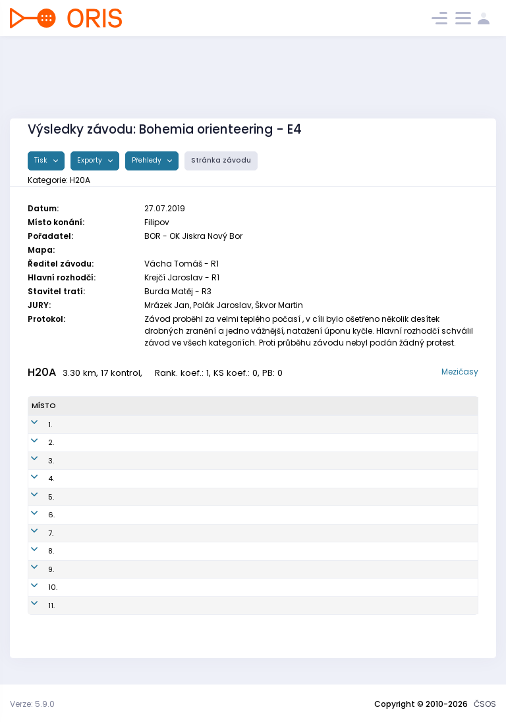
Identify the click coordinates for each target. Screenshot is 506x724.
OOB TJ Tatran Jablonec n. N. (312, 478)
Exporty (90, 160)
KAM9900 (185, 424)
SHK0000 (185, 460)
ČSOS (485, 704)
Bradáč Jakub (91, 587)
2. (35, 442)
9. (35, 569)
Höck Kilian (86, 514)
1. (34, 424)
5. (35, 497)
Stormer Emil (89, 533)
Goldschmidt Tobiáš (103, 442)
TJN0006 (184, 478)
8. (35, 551)
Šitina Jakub (88, 569)
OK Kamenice (285, 424)
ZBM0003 (185, 442)
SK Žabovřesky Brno (295, 442)
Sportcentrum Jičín (295, 605)
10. (36, 587)
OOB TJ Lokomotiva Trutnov (309, 569)
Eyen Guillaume (94, 551)
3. (35, 460)
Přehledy (147, 160)
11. (35, 605)
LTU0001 (182, 569)
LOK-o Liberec (285, 587)
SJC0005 (184, 605)
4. (35, 478)
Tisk (41, 160)
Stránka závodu (221, 160)
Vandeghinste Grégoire (109, 497)
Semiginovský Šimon (104, 605)
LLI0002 (181, 587)
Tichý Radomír (93, 460)
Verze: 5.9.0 (32, 704)
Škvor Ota (83, 424)
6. (35, 514)
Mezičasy (459, 371)
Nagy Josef (87, 478)
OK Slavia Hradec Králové (307, 460)
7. (34, 533)
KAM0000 (185, 533)
